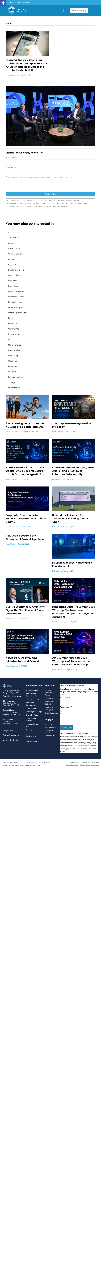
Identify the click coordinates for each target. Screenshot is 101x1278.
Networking (13, 355)
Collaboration (14, 248)
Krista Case (10, 479)
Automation (13, 237)
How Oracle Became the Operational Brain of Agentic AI (25, 537)
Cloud (10, 243)
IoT (9, 339)
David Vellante (12, 75)
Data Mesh (13, 286)
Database (12, 280)
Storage (11, 382)
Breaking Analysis (16, 270)
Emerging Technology (17, 312)
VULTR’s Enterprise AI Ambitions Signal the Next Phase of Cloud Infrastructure (25, 610)
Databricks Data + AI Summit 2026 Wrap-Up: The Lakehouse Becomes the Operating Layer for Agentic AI (73, 612)
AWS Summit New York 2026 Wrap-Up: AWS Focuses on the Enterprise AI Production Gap (71, 661)
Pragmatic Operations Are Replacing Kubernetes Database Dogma (26, 518)
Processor (12, 366)
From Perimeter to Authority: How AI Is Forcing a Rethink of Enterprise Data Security (73, 471)
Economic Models (16, 302)
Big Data (12, 264)
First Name (11, 167)
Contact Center (15, 254)
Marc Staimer (11, 544)
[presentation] (24, 185)
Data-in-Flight (14, 275)
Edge (10, 318)
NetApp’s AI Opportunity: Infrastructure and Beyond (22, 659)
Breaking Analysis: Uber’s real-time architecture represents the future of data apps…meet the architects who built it (26, 65)
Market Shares (14, 345)
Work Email (11, 158)
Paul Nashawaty (12, 527)
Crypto (11, 259)
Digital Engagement (17, 291)
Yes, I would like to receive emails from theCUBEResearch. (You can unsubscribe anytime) (41, 177)
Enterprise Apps (15, 307)
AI (9, 232)
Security (12, 371)
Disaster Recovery (16, 296)
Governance (13, 329)
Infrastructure (14, 334)
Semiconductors (15, 377)
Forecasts (12, 323)
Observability (14, 361)
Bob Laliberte (57, 527)
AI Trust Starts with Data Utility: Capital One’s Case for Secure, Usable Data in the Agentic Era (25, 471)
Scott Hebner (57, 432)
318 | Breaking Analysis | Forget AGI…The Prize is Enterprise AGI (25, 425)
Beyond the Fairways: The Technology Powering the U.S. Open (70, 518)
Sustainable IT (14, 387)
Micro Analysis (14, 350)
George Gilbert (27, 432)
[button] (3, 3)
